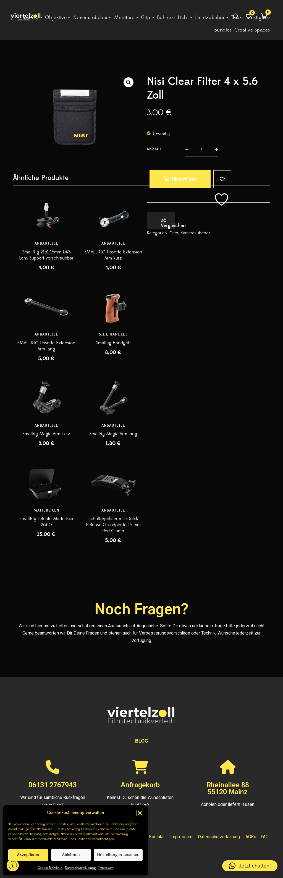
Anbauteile (46, 243)
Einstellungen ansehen (118, 854)
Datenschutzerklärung (80, 868)
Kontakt (156, 836)
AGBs (250, 836)
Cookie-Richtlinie (50, 868)
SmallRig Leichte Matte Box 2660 (46, 522)
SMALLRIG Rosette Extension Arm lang (46, 346)
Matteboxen (46, 510)
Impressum (105, 868)
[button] (140, 813)
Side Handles (113, 334)
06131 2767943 (52, 785)
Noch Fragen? (141, 609)
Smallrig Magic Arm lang (113, 434)
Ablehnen (71, 854)
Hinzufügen (184, 179)
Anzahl (154, 149)
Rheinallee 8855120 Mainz (227, 788)
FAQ (265, 836)
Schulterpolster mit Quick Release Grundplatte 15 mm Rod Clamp (113, 525)
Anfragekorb (140, 785)
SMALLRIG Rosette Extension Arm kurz (113, 255)
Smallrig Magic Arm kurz (46, 434)
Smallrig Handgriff (113, 343)
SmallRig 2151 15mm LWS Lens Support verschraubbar (46, 255)
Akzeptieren (28, 854)
